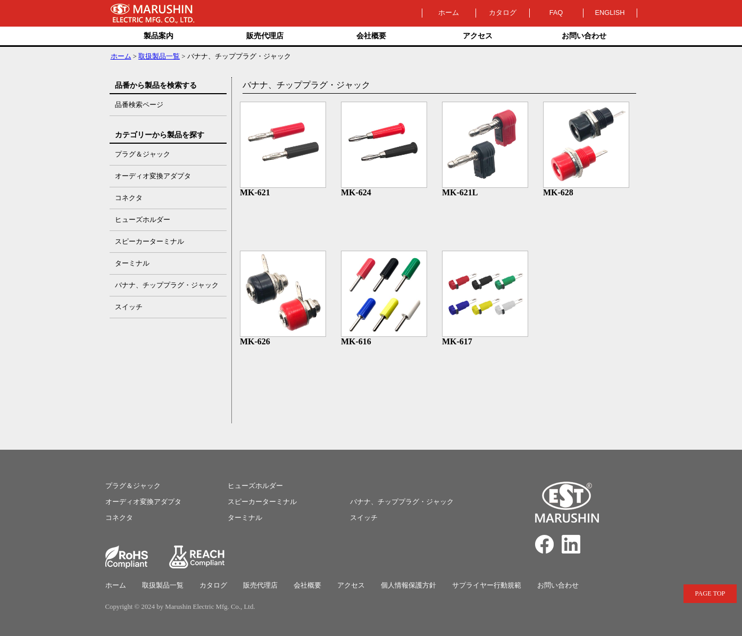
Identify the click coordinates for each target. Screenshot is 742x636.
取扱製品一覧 (159, 56)
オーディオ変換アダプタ (143, 502)
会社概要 (371, 35)
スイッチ (364, 518)
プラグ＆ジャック (133, 486)
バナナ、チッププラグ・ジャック (402, 502)
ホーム (448, 12)
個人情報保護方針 (408, 585)
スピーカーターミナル (262, 502)
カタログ (502, 12)
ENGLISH (609, 12)
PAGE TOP (710, 593)
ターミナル (245, 518)
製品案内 (158, 35)
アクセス (478, 35)
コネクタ (119, 518)
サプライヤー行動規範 (486, 585)
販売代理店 (265, 35)
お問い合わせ (584, 35)
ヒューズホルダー (255, 486)
